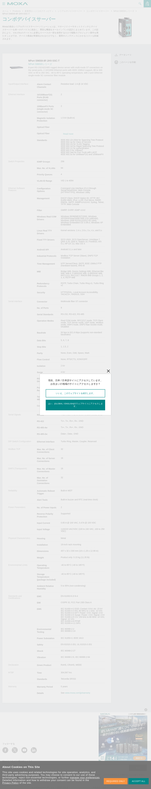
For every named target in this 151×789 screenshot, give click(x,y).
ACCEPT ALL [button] (138, 781)
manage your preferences (85, 777)
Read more (68, 134)
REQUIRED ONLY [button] (115, 781)
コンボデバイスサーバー (98, 11)
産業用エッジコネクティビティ (39, 11)
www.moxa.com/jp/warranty (77, 693)
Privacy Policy (10, 783)
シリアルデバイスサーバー (70, 11)
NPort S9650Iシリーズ (124, 11)
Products (17, 11)
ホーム (5, 11)
